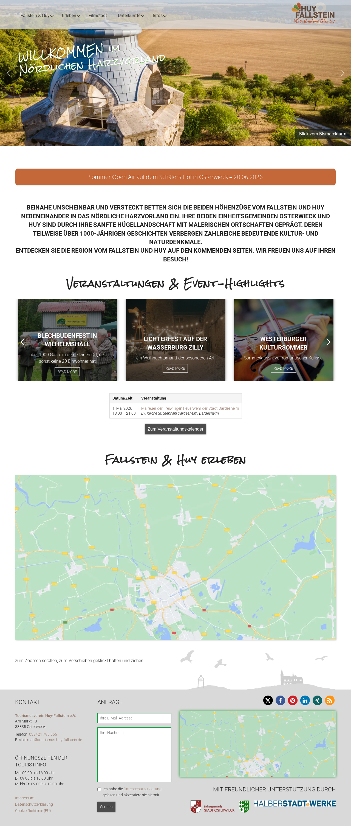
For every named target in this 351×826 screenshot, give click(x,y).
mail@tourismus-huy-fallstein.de (54, 740)
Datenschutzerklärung (34, 804)
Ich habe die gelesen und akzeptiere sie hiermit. (132, 792)
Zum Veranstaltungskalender (175, 429)
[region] (175, 73)
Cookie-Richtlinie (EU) (33, 810)
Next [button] (328, 341)
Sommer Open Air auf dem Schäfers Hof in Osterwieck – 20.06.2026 (176, 177)
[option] (68, 340)
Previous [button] (23, 341)
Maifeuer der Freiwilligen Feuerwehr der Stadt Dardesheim (190, 408)
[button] (8, 73)
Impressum (24, 798)
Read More (67, 372)
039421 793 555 (43, 734)
